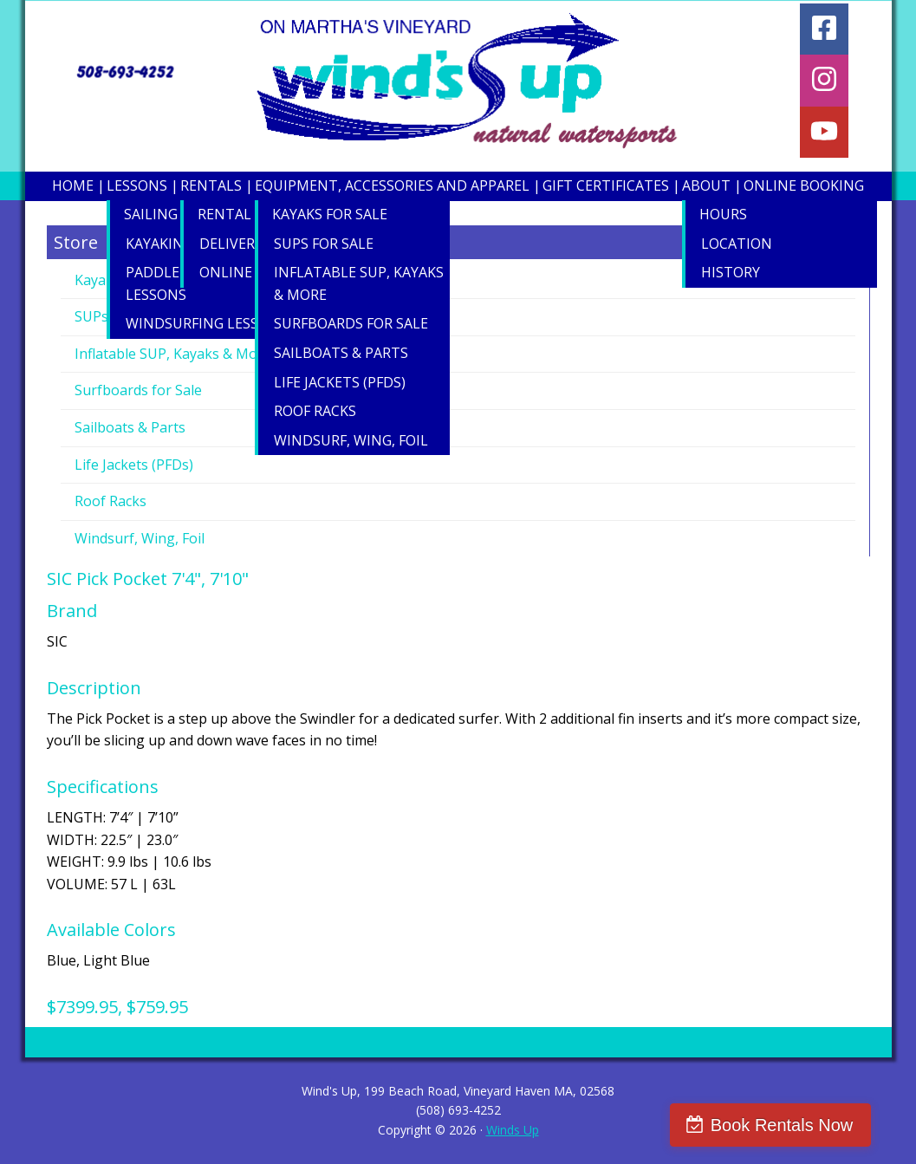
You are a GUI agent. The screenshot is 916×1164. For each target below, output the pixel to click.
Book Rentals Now (808, 1125)
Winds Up (512, 1130)
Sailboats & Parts (130, 427)
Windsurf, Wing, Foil (140, 538)
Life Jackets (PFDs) (134, 464)
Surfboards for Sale (138, 390)
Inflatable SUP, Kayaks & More (173, 353)
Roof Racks (110, 500)
